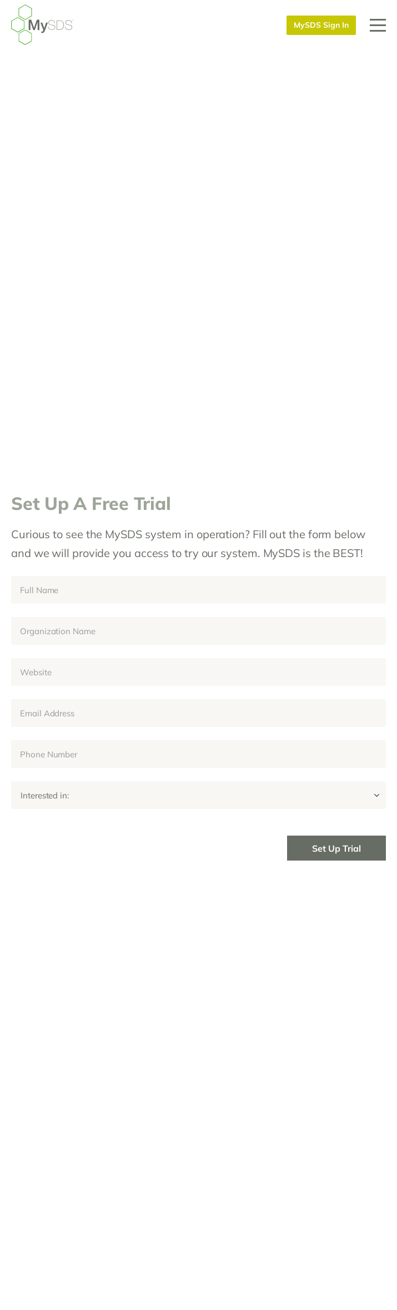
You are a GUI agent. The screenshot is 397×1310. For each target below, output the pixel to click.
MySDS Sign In (321, 25)
